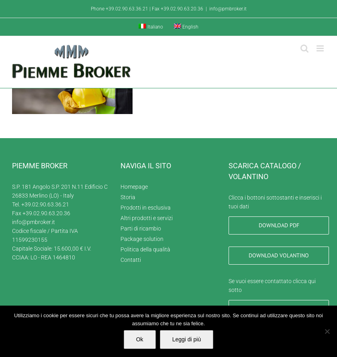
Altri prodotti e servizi (147, 218)
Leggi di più (186, 339)
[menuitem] (150, 27)
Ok (139, 339)
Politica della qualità (145, 249)
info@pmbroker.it (228, 9)
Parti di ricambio (141, 228)
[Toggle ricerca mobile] (304, 48)
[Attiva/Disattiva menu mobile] (321, 48)
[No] (327, 331)
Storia (128, 197)
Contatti (131, 260)
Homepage (134, 187)
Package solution (142, 239)
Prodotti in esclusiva (146, 207)
